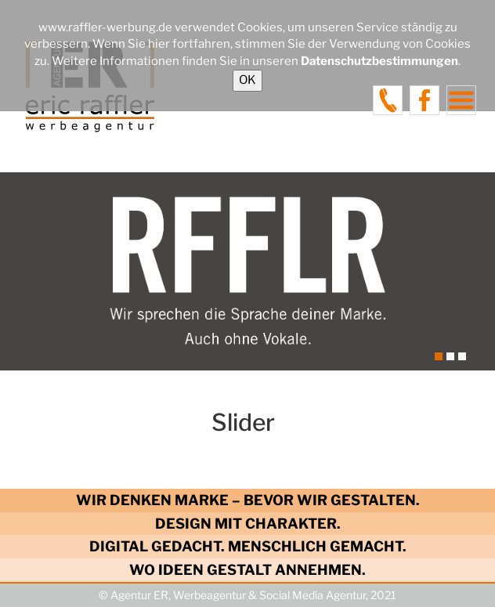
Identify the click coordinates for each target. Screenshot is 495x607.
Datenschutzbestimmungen (379, 61)
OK (247, 80)
